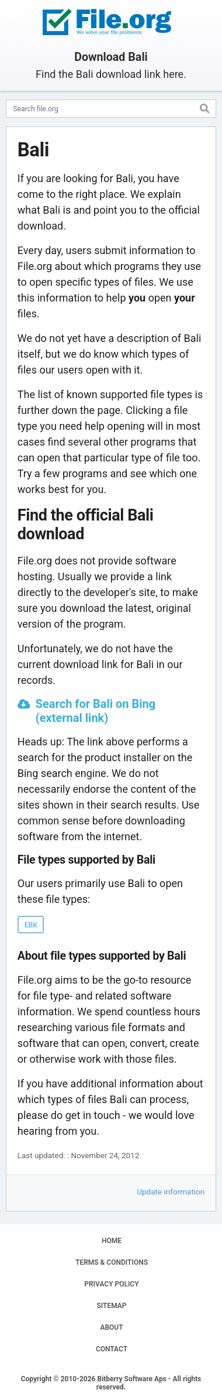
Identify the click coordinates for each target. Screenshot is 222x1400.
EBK (31, 925)
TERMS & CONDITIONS (111, 1262)
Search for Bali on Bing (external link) (95, 711)
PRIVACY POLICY (111, 1284)
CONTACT (111, 1349)
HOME (112, 1241)
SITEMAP (111, 1306)
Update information (170, 1191)
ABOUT (111, 1327)
